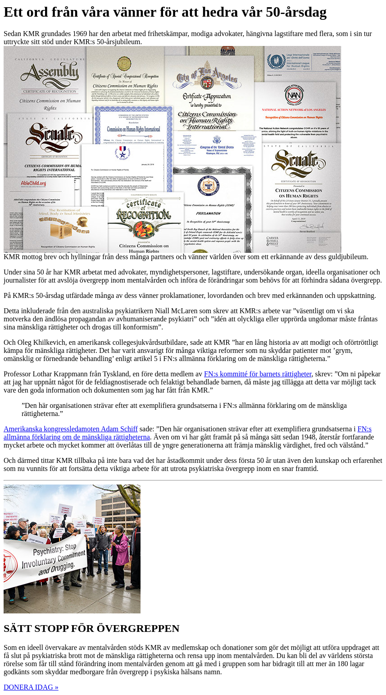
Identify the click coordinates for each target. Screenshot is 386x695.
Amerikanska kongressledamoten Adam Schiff (71, 429)
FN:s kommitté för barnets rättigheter (257, 374)
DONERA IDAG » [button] (31, 687)
